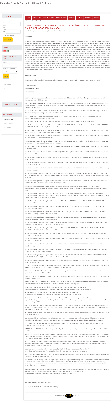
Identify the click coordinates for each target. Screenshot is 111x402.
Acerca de (37, 17)
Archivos (87, 17)
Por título (6, 93)
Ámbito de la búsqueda (9, 68)
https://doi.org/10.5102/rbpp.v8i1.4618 (39, 382)
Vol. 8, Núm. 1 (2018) (33, 20)
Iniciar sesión (48, 17)
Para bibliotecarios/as (10, 128)
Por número (7, 84)
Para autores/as (8, 123)
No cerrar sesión (9, 35)
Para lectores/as (9, 119)
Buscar (4, 62)
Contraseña (4, 31)
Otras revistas (8, 97)
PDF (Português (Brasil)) (32, 88)
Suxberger (42, 20)
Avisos (96, 17)
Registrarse (61, 17)
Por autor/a (7, 89)
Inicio (28, 17)
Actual (79, 17)
